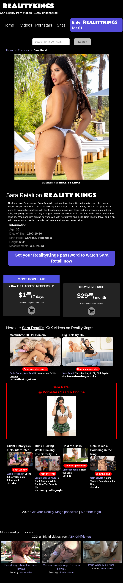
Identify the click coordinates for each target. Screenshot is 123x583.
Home (8, 25)
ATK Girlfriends (79, 536)
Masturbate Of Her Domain (28, 335)
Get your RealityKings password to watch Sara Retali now (61, 258)
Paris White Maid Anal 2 (102, 565)
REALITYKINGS (28, 6)
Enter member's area (35, 369)
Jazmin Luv (41, 478)
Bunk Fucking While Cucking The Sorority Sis (46, 450)
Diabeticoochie (70, 469)
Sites (61, 25)
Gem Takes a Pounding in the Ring (101, 450)
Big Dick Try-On (73, 335)
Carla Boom (16, 373)
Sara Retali (29, 373)
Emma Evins (26, 572)
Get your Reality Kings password (54, 512)
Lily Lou (52, 478)
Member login (91, 512)
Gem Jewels (96, 478)
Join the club (47, 473)
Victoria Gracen (66, 572)
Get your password (75, 465)
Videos (26, 25)
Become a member (88, 369)
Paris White (107, 568)
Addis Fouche (14, 474)
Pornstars (43, 25)
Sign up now (20, 469)
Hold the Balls (72, 446)
